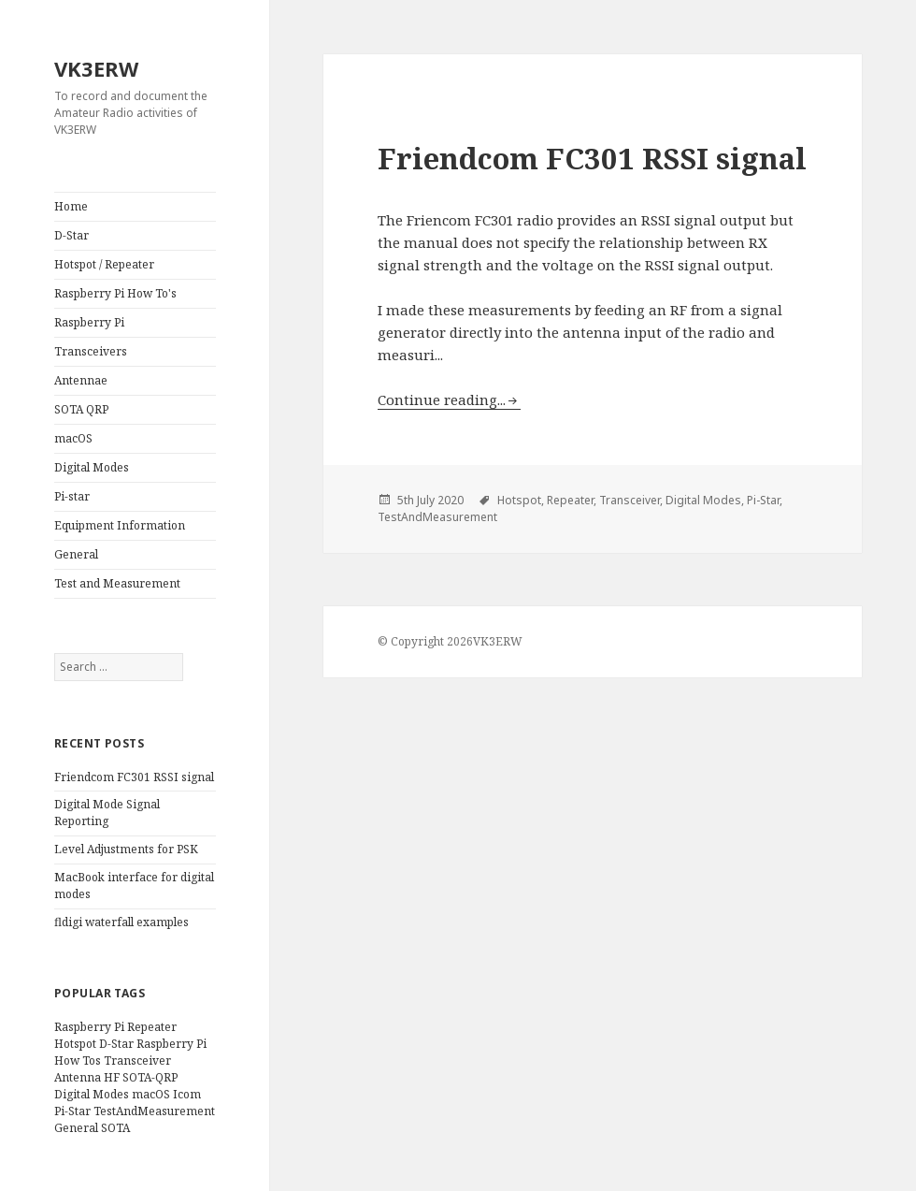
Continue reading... (442, 399)
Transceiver (137, 1060)
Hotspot (75, 1044)
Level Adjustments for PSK (126, 849)
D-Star (71, 235)
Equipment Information (119, 525)
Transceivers (90, 351)
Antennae (80, 380)
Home (71, 206)
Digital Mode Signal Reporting (107, 812)
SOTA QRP (81, 409)
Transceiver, (631, 500)
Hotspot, (520, 500)
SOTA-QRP (150, 1077)
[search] (118, 667)
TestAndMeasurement (154, 1111)
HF (112, 1077)
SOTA (115, 1128)
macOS (73, 438)
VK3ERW (96, 68)
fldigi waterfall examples (121, 922)
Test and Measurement (117, 583)
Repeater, (571, 500)
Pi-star (72, 496)
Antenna (77, 1077)
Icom (187, 1094)
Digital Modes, (705, 500)
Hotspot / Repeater (104, 264)
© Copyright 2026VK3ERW (450, 641)
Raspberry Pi (89, 322)
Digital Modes (91, 467)
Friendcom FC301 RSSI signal (134, 777)
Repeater (152, 1027)
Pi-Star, (764, 500)
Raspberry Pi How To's (115, 293)
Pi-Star (72, 1111)
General (76, 554)
